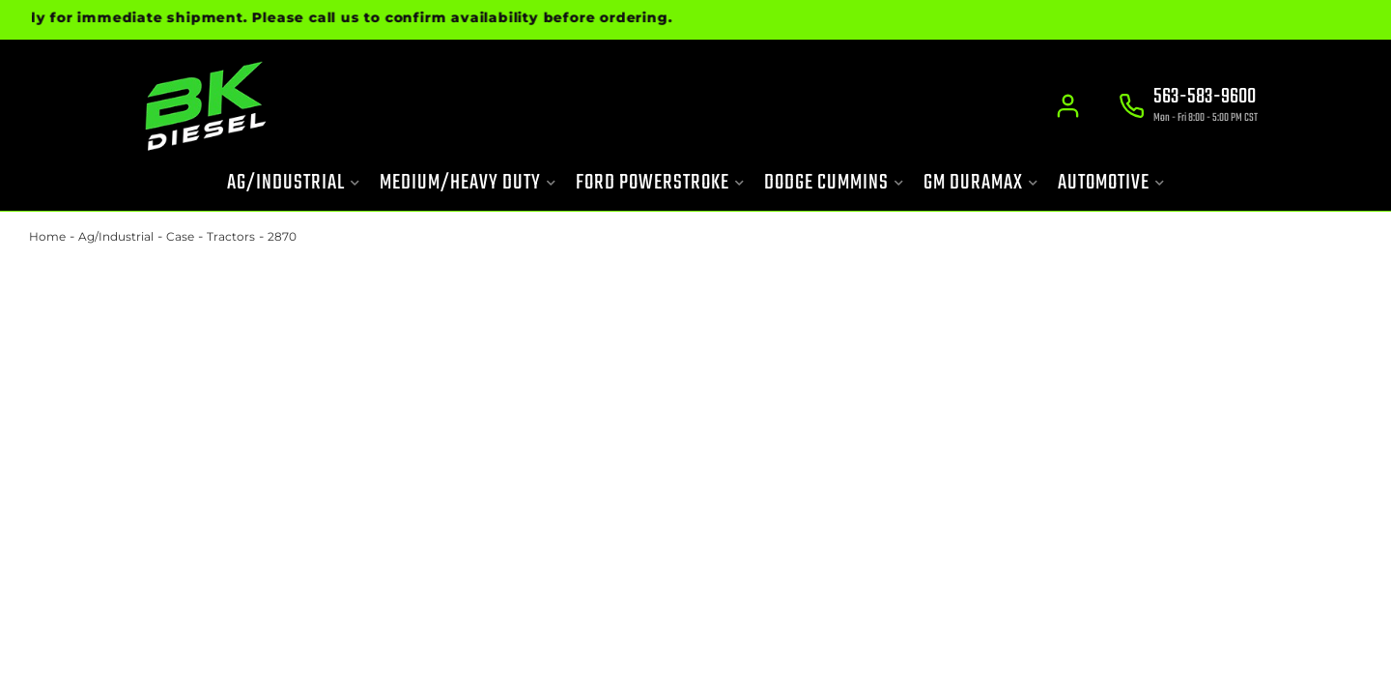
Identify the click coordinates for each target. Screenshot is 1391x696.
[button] (293, 183)
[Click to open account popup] (1068, 106)
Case (180, 236)
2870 (282, 236)
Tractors (231, 236)
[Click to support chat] (1188, 107)
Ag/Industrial (116, 236)
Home (47, 236)
